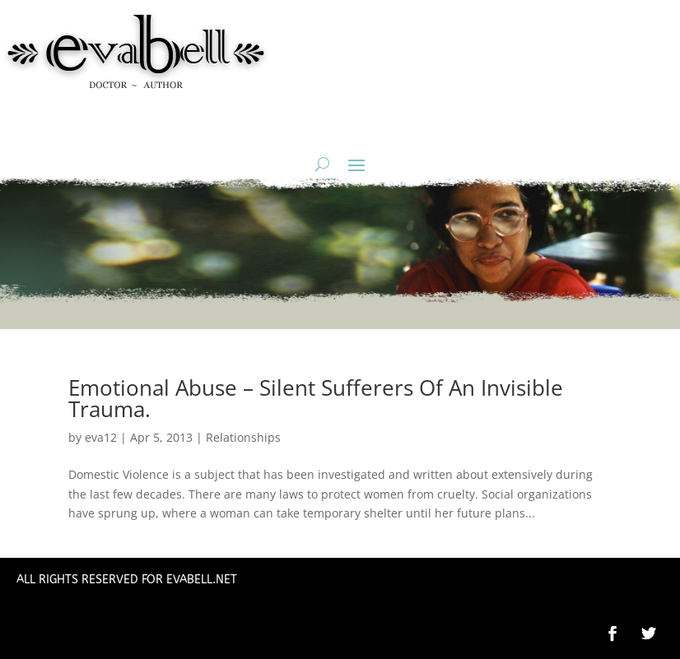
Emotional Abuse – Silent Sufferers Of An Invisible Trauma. (315, 398)
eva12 (101, 437)
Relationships (243, 437)
